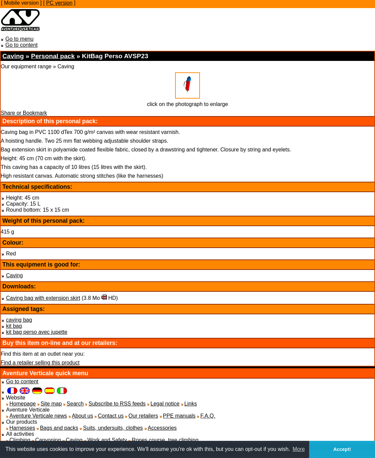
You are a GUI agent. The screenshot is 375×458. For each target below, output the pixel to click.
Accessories (162, 428)
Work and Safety (107, 440)
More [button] (299, 449)
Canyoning (48, 440)
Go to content (21, 45)
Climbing (19, 440)
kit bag (14, 326)
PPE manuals (179, 416)
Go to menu (19, 39)
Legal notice (165, 404)
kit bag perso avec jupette (36, 332)
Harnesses (22, 428)
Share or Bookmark (24, 113)
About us (82, 416)
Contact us (110, 416)
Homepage (22, 404)
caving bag (19, 320)
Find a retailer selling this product (40, 362)
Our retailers (143, 416)
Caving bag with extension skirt (43, 298)
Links (190, 404)
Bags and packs (59, 428)
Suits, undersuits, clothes (113, 428)
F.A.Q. (207, 416)
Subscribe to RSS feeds (116, 404)
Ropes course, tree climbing (165, 440)
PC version (59, 3)
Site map (51, 404)
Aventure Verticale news (38, 416)
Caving (14, 275)
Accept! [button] (342, 449)
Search (75, 404)
